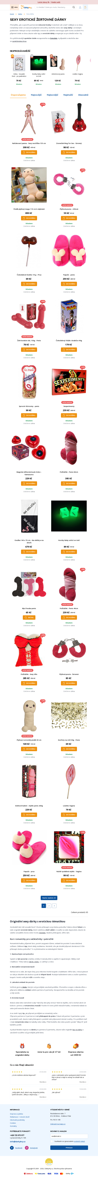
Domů (12, 14)
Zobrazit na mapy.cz (57, 1124)
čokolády (42, 933)
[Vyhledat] (74, 7)
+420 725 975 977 (17, 1135)
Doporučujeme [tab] (18, 94)
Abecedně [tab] (83, 94)
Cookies (13, 1123)
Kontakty (13, 1126)
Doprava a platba (16, 1114)
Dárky (20, 14)
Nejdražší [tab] (68, 94)
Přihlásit (69, 1148)
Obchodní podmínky (17, 1120)
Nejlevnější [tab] (52, 94)
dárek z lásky (34, 962)
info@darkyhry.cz (17, 1141)
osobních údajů (79, 1141)
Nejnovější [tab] (36, 94)
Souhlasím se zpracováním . (69, 1141)
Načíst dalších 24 (49, 898)
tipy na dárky (77, 1030)
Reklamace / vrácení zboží (19, 1117)
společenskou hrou (19, 41)
